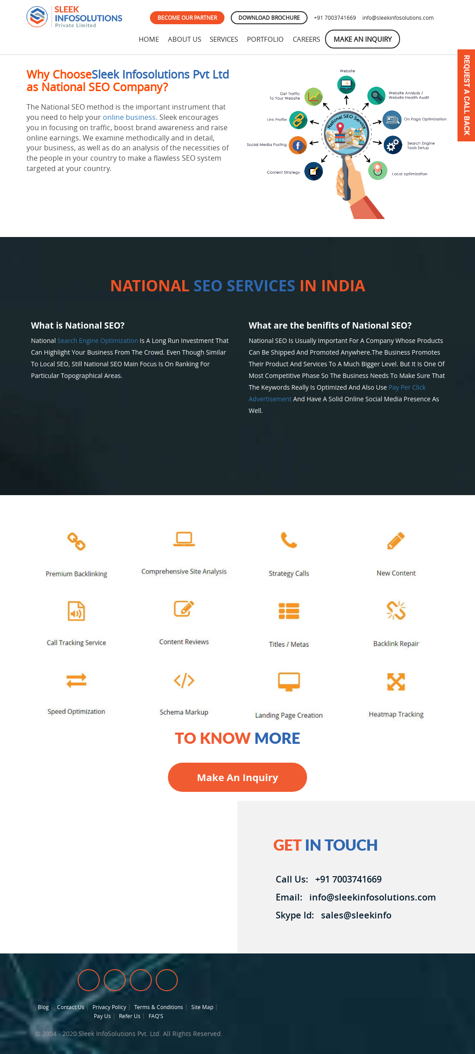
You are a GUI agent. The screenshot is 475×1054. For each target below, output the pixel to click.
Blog (43, 1006)
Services (225, 39)
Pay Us (102, 1015)
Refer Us (130, 1015)
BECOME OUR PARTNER (187, 17)
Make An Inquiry (366, 39)
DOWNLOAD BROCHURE (269, 17)
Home (149, 39)
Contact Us (70, 1006)
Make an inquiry (237, 777)
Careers (309, 39)
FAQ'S (156, 1015)
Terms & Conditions (158, 1006)
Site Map (202, 1006)
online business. (130, 117)
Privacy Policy (109, 1006)
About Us (185, 39)
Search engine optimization (97, 340)
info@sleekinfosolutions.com (398, 17)
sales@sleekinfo (354, 915)
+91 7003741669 (335, 17)
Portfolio (267, 39)
